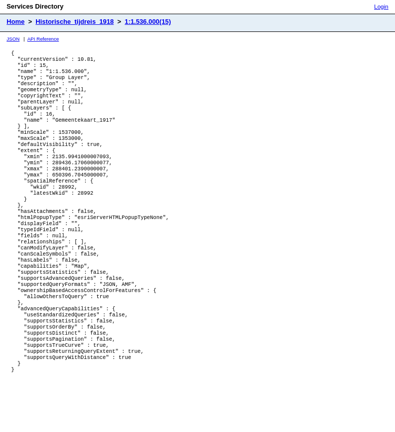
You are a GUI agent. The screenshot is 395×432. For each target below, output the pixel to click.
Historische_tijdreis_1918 (74, 21)
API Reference (43, 39)
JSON (13, 39)
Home (16, 21)
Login (381, 7)
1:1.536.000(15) (148, 21)
